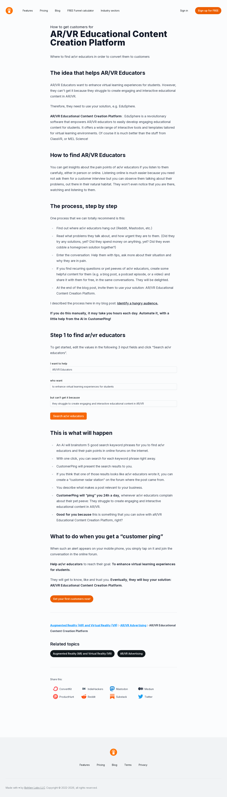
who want (56, 380)
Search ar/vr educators (68, 416)
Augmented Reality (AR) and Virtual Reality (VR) (82, 653)
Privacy (143, 764)
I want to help (58, 363)
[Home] (9, 10)
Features (28, 10)
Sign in (184, 10)
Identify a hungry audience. (137, 303)
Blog (57, 10)
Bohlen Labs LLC (34, 787)
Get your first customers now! (71, 598)
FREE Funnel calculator (80, 10)
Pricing (44, 10)
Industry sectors (110, 10)
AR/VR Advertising (131, 653)
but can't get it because (65, 397)
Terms (128, 764)
